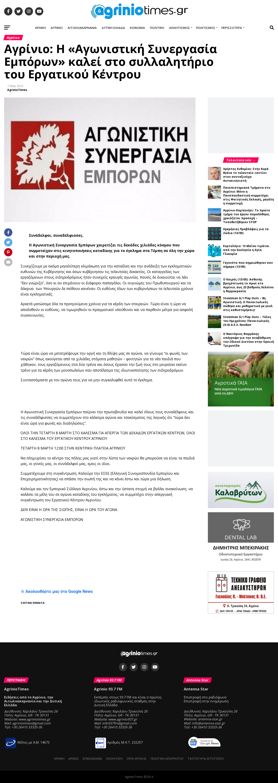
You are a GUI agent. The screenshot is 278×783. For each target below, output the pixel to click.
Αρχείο (73, 759)
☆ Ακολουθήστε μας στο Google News (57, 591)
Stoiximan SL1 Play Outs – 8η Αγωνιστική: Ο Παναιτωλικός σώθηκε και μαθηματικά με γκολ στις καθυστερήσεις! (248, 304)
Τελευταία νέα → (241, 160)
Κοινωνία (137, 28)
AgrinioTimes (17, 90)
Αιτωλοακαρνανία (82, 28)
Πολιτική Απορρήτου (167, 759)
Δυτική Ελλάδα (113, 28)
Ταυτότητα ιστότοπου (206, 759)
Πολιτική (157, 28)
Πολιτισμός (205, 28)
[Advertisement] (122, 334)
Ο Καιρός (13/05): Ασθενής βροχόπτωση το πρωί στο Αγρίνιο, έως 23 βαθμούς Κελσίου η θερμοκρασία (248, 285)
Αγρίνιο (57, 28)
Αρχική (40, 28)
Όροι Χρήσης (136, 759)
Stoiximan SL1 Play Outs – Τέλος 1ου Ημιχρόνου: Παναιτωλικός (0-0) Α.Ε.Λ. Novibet (247, 321)
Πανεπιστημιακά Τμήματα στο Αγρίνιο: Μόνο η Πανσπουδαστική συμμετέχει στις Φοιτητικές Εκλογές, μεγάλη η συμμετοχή (248, 195)
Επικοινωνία (92, 759)
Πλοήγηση (114, 759)
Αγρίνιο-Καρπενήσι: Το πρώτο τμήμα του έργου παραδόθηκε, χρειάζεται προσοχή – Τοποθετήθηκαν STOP (246, 216)
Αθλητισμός (179, 28)
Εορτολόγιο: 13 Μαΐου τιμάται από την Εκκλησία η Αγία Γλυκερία (246, 250)
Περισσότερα (231, 28)
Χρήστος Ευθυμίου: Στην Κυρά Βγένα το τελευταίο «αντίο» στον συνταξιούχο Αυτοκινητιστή (246, 175)
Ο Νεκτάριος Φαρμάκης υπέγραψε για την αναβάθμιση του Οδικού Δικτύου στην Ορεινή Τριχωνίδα (248, 339)
